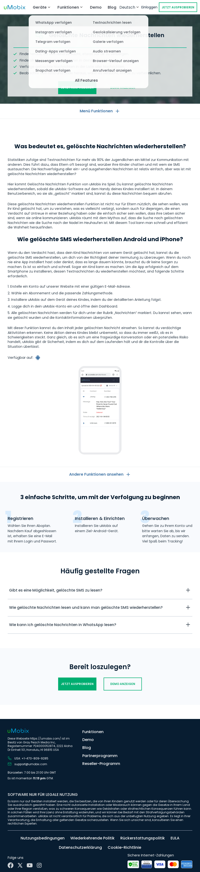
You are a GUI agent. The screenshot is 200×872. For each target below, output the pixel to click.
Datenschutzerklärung (80, 847)
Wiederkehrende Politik (92, 838)
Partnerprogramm (99, 755)
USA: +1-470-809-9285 (28, 758)
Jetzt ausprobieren (178, 7)
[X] (20, 865)
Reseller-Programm (101, 763)
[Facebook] (10, 865)
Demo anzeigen (122, 87)
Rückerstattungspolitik (142, 838)
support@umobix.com (27, 764)
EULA (175, 838)
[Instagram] (39, 865)
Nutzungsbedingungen (43, 838)
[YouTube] (30, 865)
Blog (112, 7)
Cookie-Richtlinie (124, 847)
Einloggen (149, 7)
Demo (96, 7)
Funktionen (93, 732)
